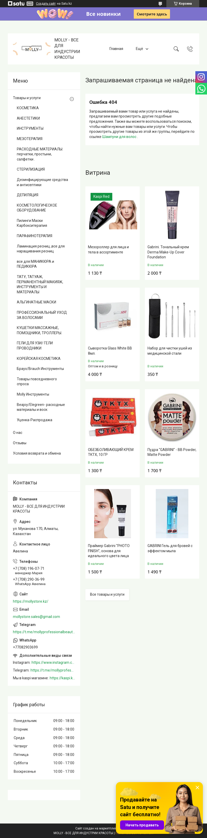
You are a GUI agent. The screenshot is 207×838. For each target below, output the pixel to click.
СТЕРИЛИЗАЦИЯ (31, 169)
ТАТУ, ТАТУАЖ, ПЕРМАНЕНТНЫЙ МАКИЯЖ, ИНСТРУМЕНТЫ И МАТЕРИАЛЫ (40, 284)
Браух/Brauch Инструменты (40, 369)
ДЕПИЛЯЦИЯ (27, 195)
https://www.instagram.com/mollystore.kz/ (53, 662)
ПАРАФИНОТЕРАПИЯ (34, 236)
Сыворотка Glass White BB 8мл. (110, 350)
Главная (116, 49)
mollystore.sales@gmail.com (36, 617)
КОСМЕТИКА (28, 108)
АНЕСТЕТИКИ (28, 118)
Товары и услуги (27, 98)
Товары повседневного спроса (37, 381)
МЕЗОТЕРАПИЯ (29, 139)
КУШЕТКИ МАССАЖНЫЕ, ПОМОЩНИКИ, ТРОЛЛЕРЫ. (39, 330)
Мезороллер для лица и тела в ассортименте (108, 249)
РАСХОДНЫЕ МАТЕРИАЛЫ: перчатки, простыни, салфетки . (40, 154)
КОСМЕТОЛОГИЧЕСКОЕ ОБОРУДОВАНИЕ (37, 208)
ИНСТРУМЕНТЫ (30, 128)
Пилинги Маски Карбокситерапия (32, 223)
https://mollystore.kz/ (30, 601)
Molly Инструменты (33, 394)
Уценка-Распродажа (34, 420)
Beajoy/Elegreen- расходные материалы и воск (41, 407)
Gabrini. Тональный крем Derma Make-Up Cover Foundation (168, 252)
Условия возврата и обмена (37, 453)
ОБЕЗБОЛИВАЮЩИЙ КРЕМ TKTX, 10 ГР (111, 452)
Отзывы (19, 443)
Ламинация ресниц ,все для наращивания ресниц (41, 248)
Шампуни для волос (119, 137)
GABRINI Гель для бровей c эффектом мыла (170, 548)
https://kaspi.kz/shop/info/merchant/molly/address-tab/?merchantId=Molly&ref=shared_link (62, 678)
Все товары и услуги (107, 594)
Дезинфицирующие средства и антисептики (42, 182)
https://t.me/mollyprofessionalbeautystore (44, 632)
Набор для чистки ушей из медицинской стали (169, 350)
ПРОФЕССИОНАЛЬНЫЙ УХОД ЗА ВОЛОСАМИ (42, 315)
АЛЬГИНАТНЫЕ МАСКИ (36, 302)
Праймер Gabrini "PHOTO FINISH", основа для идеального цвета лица (109, 551)
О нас (17, 433)
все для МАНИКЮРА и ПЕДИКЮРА (35, 264)
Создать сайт (46, 3)
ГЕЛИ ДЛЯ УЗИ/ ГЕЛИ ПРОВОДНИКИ (35, 345)
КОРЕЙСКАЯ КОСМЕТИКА (39, 358)
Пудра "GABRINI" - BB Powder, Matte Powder (171, 452)
